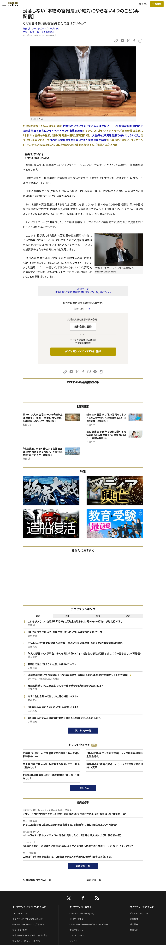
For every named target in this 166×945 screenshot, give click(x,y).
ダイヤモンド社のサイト (81, 907)
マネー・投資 (28, 32)
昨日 (68, 616)
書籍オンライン (76, 930)
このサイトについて (21, 913)
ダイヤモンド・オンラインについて (29, 907)
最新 (38, 616)
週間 (98, 616)
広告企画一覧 (93, 880)
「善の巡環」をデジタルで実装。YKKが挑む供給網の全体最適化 (114, 755)
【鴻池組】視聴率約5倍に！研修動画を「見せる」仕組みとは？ (51, 777)
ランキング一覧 (83, 730)
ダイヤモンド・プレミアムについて (27, 919)
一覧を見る (83, 788)
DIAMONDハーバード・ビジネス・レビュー (89, 924)
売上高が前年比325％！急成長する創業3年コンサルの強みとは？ (51, 766)
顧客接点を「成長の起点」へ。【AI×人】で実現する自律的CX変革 (114, 766)
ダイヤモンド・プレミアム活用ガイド (28, 924)
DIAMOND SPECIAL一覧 (37, 880)
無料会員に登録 (83, 326)
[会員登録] (157, 4)
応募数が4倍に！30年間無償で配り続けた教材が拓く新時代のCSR (51, 755)
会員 (128, 616)
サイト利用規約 (19, 930)
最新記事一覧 (83, 866)
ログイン (143, 4)
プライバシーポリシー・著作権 (26, 941)
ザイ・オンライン (77, 935)
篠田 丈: (41, 28)
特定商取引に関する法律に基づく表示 (30, 935)
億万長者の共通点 (45, 32)
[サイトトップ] (12, 4)
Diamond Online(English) (82, 913)
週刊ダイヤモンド (77, 919)
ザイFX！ (73, 941)
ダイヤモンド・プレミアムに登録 (83, 351)
